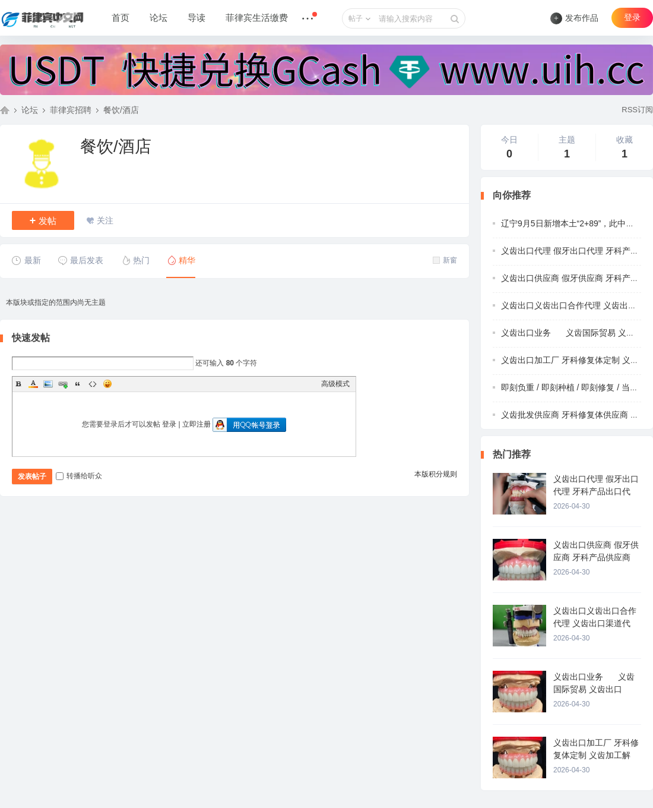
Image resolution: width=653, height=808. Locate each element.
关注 (105, 220)
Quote (78, 384)
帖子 (355, 18)
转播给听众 (79, 476)
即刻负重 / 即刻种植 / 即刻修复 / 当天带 (573, 387)
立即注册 (196, 424)
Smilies (107, 384)
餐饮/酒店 (121, 110)
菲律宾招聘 (70, 110)
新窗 (445, 260)
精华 (180, 260)
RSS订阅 (637, 109)
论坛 (158, 18)
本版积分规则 (435, 474)
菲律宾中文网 (4, 110)
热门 (135, 260)
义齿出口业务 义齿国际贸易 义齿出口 (576, 332)
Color (33, 384)
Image (48, 384)
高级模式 (335, 384)
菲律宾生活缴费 (257, 18)
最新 (26, 260)
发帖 (43, 220)
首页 (120, 18)
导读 (196, 18)
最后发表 (80, 260)
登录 (632, 17)
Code (93, 384)
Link (63, 384)
